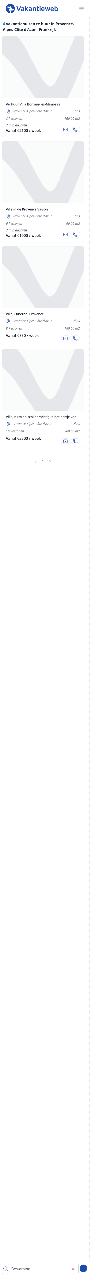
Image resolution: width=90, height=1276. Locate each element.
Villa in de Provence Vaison (27, 209)
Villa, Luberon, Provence (25, 314)
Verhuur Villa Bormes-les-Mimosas (33, 104)
